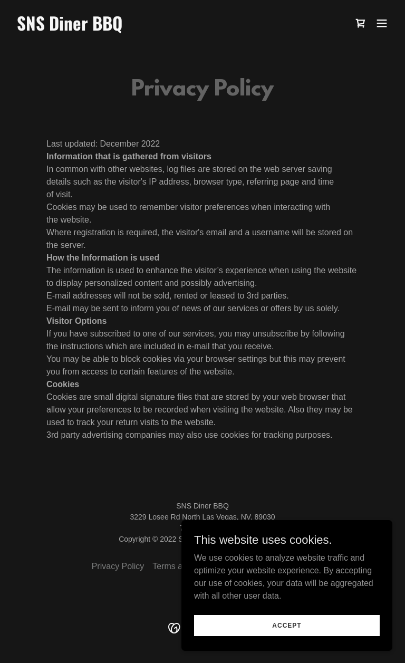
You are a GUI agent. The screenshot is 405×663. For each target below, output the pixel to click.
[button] (381, 23)
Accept (286, 625)
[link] (69, 27)
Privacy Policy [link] (118, 566)
